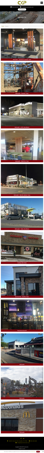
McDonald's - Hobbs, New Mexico (22, 229)
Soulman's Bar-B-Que (22, 262)
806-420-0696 (15, 7)
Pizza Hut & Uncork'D (22, 330)
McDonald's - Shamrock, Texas (22, 161)
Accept (38, 451)
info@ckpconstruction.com (27, 7)
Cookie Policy (32, 451)
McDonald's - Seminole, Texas (22, 93)
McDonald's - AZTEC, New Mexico (22, 127)
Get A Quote (22, 9)
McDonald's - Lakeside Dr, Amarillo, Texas (22, 59)
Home (3, 26)
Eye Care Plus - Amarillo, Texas (22, 296)
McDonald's (22, 364)
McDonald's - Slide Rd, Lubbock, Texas (22, 195)
